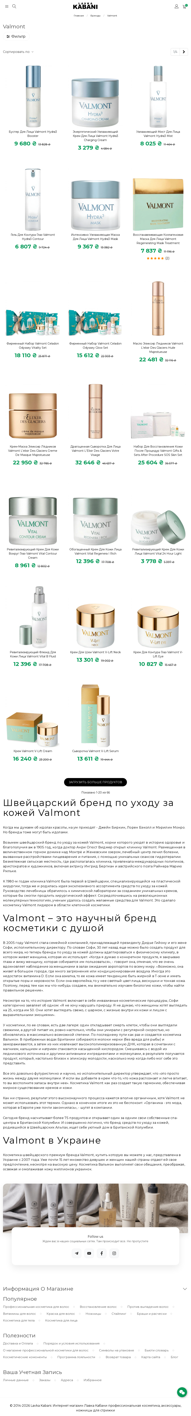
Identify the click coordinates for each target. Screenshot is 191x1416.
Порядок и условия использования (71, 1343)
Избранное (93, 1380)
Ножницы (93, 1314)
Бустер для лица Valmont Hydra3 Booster (33, 134)
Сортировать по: (18, 52)
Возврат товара (118, 1357)
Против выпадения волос (148, 1307)
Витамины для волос (19, 1314)
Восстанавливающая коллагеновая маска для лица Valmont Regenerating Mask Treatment (158, 239)
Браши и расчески (152, 1314)
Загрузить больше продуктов (95, 782)
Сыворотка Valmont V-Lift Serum (95, 751)
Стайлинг (119, 1314)
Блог (174, 1357)
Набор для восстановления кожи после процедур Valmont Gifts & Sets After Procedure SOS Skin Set (158, 451)
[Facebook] (101, 1253)
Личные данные (16, 1380)
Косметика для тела (19, 1320)
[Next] (184, 52)
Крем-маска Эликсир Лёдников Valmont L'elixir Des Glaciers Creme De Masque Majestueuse (32, 451)
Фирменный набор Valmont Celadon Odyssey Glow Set (95, 345)
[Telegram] (76, 1253)
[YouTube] (89, 1253)
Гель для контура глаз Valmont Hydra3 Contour (33, 237)
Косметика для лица (61, 1320)
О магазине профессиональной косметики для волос (46, 1350)
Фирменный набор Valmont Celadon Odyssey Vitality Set (33, 345)
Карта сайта (150, 1357)
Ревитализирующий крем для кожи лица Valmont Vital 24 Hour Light (158, 551)
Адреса (67, 1380)
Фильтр (15, 36)
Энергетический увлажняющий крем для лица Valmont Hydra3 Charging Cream (95, 136)
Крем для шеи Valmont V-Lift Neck (95, 652)
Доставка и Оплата (18, 1343)
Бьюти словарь (157, 1350)
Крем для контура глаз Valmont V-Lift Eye (158, 654)
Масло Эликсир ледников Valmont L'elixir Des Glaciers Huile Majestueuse (158, 348)
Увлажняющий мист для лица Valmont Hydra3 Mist (158, 134)
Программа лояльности (76, 1357)
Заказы (44, 1380)
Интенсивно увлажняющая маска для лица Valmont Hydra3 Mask (95, 237)
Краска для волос (61, 1314)
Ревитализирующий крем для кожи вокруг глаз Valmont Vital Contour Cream (33, 554)
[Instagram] (114, 1253)
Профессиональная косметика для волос (36, 1307)
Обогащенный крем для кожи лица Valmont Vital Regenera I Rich (95, 551)
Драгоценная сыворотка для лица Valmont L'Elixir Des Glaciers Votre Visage (95, 451)
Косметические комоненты (25, 1357)
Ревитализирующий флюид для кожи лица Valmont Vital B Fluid (33, 654)
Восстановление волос (98, 1307)
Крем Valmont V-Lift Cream (33, 751)
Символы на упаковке (116, 1350)
